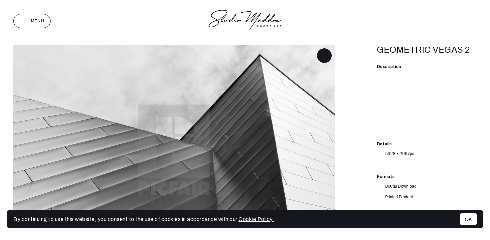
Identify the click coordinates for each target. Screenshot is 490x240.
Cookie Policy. (256, 219)
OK (468, 219)
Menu (32, 21)
